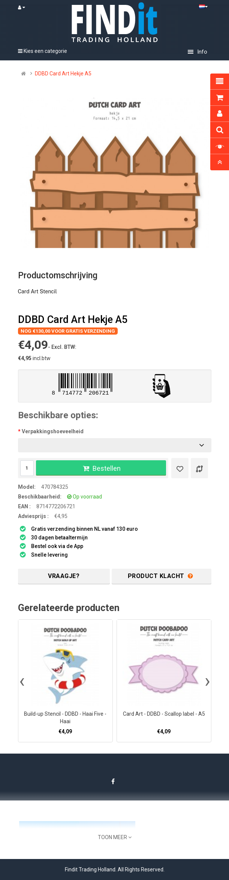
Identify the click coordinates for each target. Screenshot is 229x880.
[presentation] (22, 681)
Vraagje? (63, 576)
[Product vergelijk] (199, 468)
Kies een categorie (42, 51)
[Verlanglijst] (180, 468)
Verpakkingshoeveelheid (53, 431)
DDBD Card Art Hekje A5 (63, 73)
